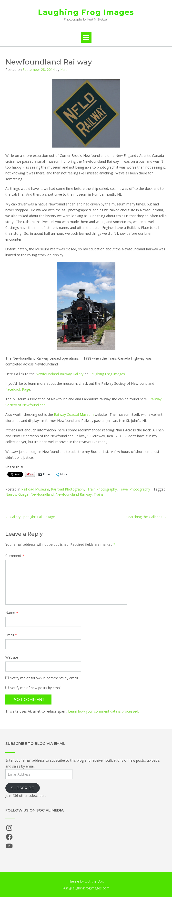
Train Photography (102, 489)
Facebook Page (17, 389)
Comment (14, 555)
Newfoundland (42, 494)
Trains (98, 494)
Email (11, 635)
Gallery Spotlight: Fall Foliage (30, 516)
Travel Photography (134, 489)
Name (11, 612)
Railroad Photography (68, 489)
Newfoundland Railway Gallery (59, 374)
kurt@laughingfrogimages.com (86, 888)
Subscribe (22, 788)
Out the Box (94, 881)
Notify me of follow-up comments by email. (44, 678)
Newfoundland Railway (74, 494)
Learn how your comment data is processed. (103, 711)
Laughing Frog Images (86, 12)
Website (11, 657)
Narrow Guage (17, 494)
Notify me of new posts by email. (36, 687)
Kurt (63, 69)
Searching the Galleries (146, 516)
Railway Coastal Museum (74, 414)
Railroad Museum (35, 489)
